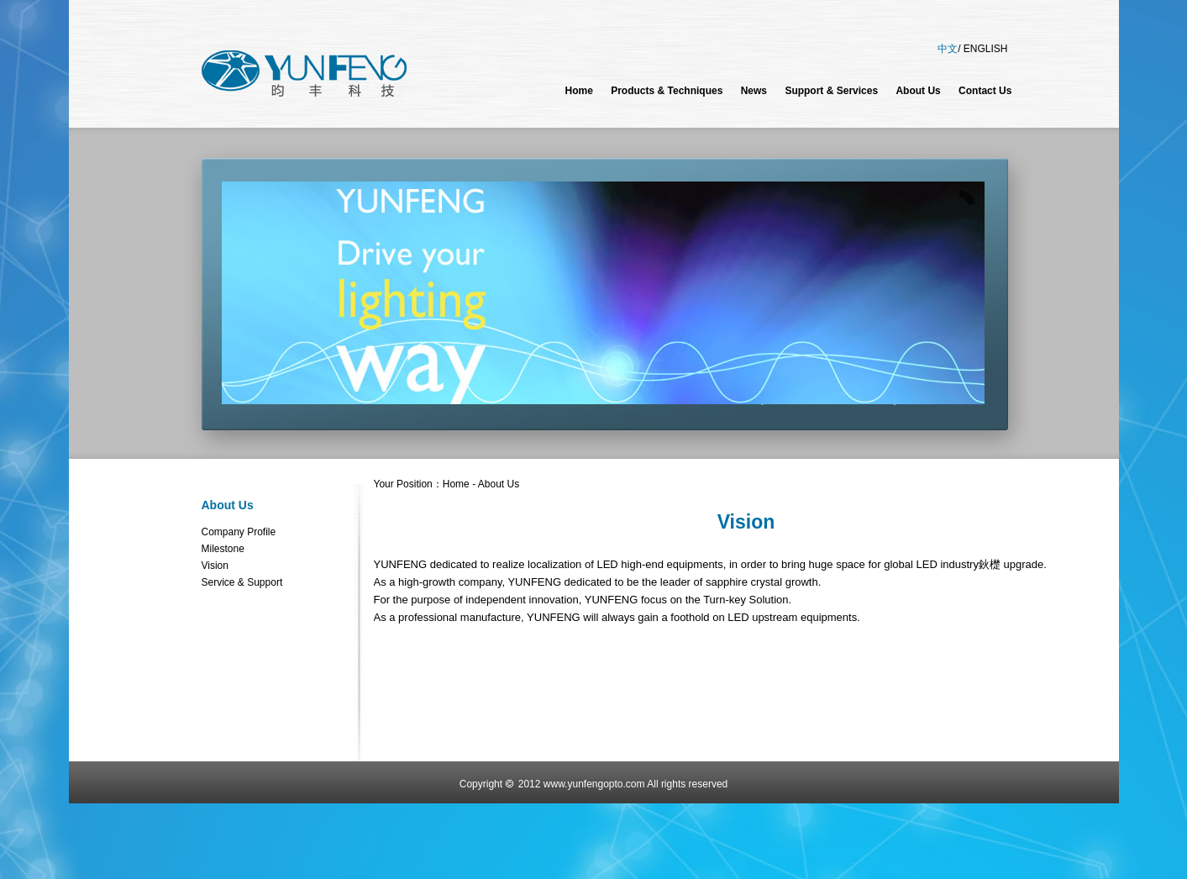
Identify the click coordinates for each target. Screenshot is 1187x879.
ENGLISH (986, 49)
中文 (948, 49)
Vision (215, 565)
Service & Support (242, 582)
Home (456, 484)
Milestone (223, 549)
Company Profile (239, 532)
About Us (228, 505)
